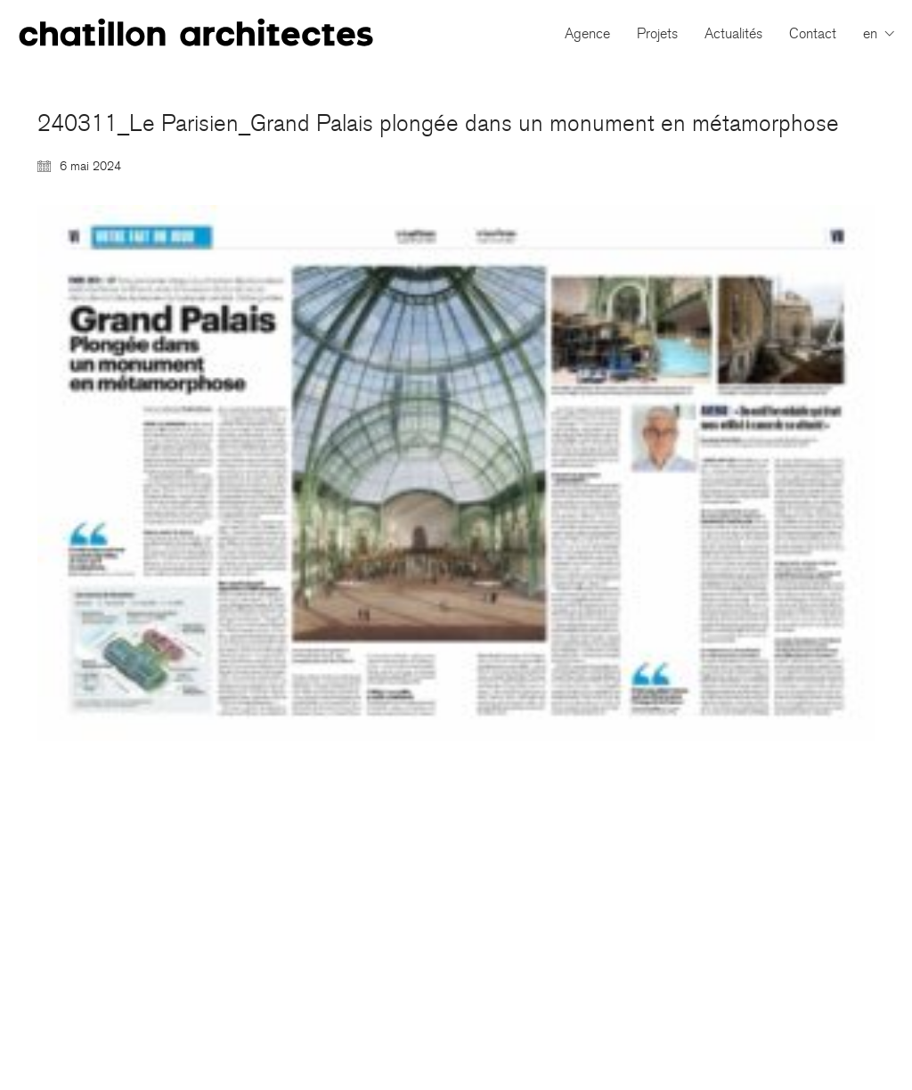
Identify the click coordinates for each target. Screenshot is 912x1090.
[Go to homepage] (196, 33)
